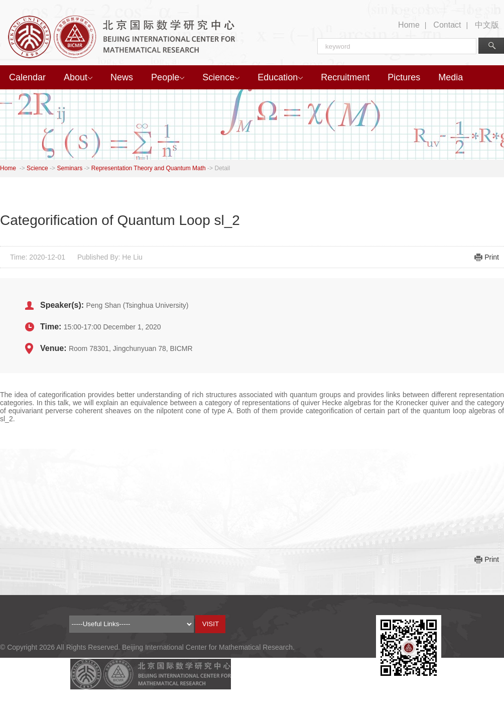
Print (491, 257)
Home (409, 25)
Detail (222, 168)
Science (220, 77)
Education (280, 77)
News (121, 77)
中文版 (487, 25)
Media (450, 77)
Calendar (27, 77)
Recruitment (345, 77)
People (167, 77)
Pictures (404, 77)
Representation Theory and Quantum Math (148, 168)
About (78, 77)
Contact (447, 25)
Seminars (69, 168)
